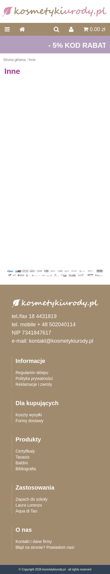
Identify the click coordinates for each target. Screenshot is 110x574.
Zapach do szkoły (32, 499)
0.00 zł (94, 29)
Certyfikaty (25, 451)
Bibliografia (26, 468)
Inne (32, 60)
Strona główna (14, 60)
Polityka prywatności (34, 378)
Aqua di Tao (26, 511)
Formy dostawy (29, 420)
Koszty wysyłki (29, 414)
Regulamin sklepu (32, 372)
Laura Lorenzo (29, 505)
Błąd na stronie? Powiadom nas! (45, 547)
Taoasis (22, 457)
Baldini (22, 463)
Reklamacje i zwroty (34, 384)
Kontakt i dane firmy (34, 541)
